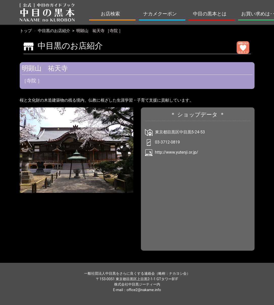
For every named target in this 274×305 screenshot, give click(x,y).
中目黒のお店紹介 (54, 30)
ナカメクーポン (160, 13)
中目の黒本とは (210, 13)
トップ (26, 30)
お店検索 (110, 13)
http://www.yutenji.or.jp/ (176, 152)
